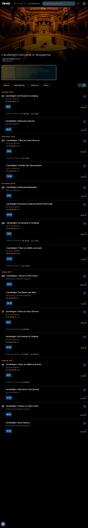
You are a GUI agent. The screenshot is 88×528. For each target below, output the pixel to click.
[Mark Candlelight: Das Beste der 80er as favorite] (84, 293)
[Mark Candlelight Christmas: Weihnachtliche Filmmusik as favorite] (84, 204)
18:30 (9, 284)
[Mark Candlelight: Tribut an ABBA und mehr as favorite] (84, 248)
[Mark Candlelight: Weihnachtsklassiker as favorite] (84, 188)
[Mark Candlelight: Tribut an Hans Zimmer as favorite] (84, 141)
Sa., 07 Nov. (25, 329)
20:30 (9, 303)
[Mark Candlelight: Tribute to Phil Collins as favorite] (84, 276)
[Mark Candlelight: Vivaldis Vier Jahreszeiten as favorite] (84, 166)
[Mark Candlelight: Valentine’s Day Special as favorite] (84, 390)
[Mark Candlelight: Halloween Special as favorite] (84, 121)
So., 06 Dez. (25, 113)
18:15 (8, 107)
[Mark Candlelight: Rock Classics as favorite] (84, 423)
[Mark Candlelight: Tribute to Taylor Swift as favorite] (84, 406)
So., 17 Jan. (35, 113)
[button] (7, 85)
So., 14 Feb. (26, 266)
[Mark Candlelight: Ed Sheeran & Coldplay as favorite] (84, 96)
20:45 (8, 129)
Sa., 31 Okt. (25, 240)
